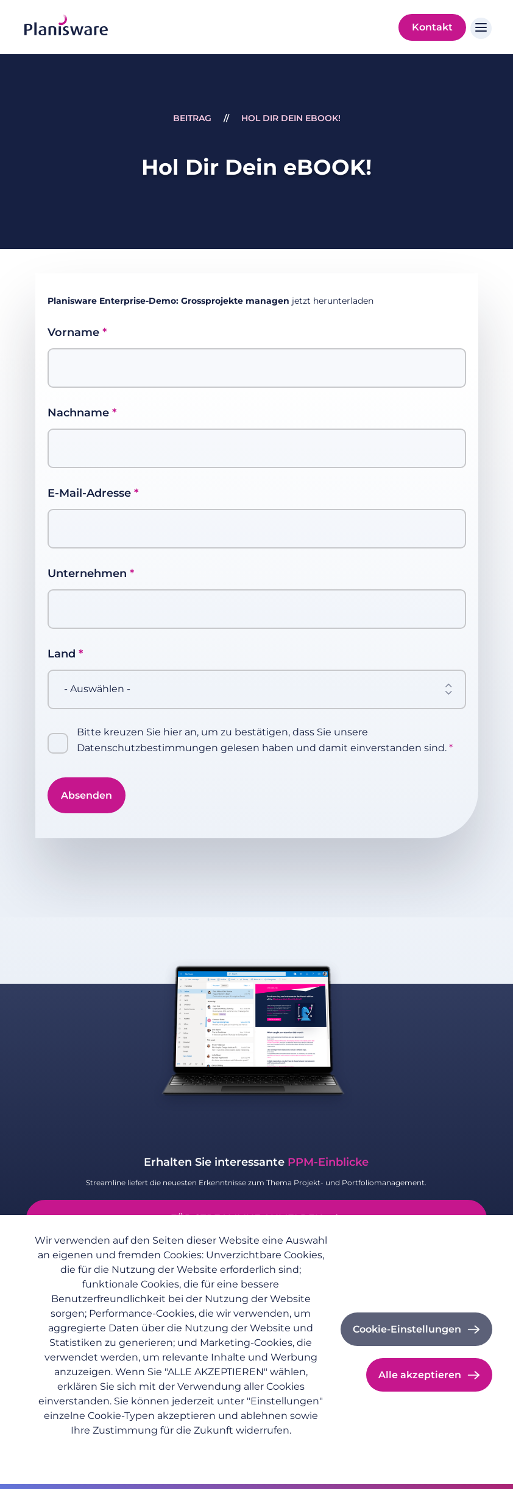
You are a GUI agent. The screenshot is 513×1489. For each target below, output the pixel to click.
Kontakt (432, 27)
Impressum (161, 1450)
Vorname (73, 332)
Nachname (78, 412)
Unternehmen (87, 573)
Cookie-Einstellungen (407, 1329)
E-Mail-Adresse (89, 493)
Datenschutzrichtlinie (79, 1450)
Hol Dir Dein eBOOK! (291, 118)
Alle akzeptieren (419, 1375)
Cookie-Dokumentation (248, 1450)
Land (62, 653)
